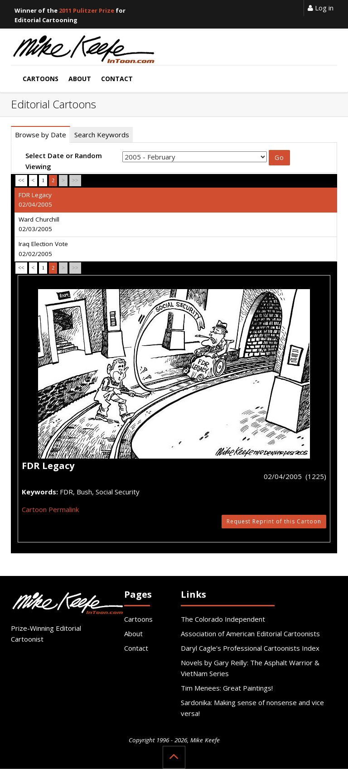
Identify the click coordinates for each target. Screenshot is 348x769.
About (133, 633)
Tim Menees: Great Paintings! (227, 687)
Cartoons (138, 619)
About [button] (79, 78)
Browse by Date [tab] (40, 134)
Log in (321, 7)
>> (75, 180)
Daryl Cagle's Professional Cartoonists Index (250, 648)
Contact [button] (117, 78)
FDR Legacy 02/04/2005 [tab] (35, 200)
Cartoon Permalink (50, 509)
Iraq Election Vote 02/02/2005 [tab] (43, 249)
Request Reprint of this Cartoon (274, 521)
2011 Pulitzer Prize (86, 10)
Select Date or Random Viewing (63, 161)
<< (21, 180)
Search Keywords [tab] (101, 134)
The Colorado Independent (223, 619)
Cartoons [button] (40, 78)
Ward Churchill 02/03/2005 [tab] (39, 224)
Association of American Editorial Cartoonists (250, 633)
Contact (136, 648)
